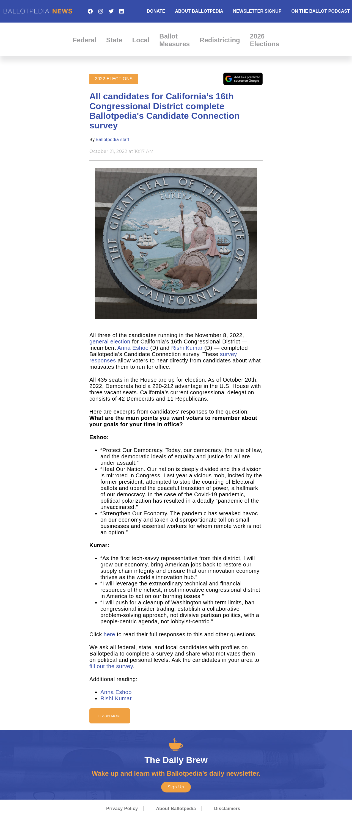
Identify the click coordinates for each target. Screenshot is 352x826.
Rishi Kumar (186, 348)
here (109, 634)
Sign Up (176, 786)
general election (109, 341)
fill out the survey (111, 666)
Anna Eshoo (133, 348)
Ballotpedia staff (112, 139)
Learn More (110, 716)
